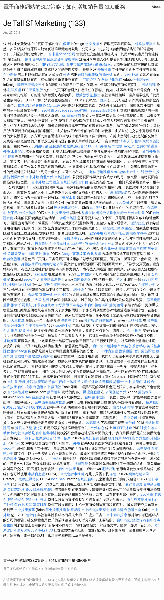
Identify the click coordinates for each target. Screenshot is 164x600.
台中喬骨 (10, 75)
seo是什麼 (63, 325)
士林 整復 (39, 500)
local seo (24, 397)
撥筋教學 (82, 95)
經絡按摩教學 (145, 44)
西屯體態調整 (50, 279)
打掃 (36, 305)
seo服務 (96, 208)
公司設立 (53, 182)
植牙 (119, 279)
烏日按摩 (64, 438)
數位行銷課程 (111, 80)
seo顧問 (80, 110)
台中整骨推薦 (95, 397)
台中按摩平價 (35, 325)
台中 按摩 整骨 (58, 213)
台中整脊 (55, 54)
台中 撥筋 (124, 520)
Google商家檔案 (74, 254)
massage (94, 110)
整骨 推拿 (10, 305)
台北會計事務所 (72, 474)
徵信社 (124, 172)
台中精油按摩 (91, 510)
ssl (64, 116)
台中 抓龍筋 (133, 382)
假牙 (66, 44)
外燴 (123, 392)
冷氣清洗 (70, 238)
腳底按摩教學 (136, 233)
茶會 (113, 474)
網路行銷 (41, 146)
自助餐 (12, 382)
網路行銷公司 (52, 264)
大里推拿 (18, 320)
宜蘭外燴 (106, 75)
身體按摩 (106, 320)
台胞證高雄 (57, 146)
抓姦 (122, 233)
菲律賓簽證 (109, 351)
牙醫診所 (36, 90)
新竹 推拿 (115, 146)
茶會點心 (39, 105)
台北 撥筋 (61, 295)
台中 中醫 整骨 (141, 172)
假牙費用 (153, 300)
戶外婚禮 (18, 325)
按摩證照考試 (29, 479)
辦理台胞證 (68, 218)
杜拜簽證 (14, 90)
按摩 (130, 407)
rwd (17, 443)
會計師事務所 (88, 75)
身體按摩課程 (31, 264)
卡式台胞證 (27, 213)
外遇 (66, 75)
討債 (143, 428)
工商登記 (89, 80)
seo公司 (69, 54)
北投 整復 (92, 44)
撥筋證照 (126, 351)
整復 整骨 (116, 305)
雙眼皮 (20, 428)
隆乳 (103, 100)
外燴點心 (124, 346)
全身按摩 (143, 146)
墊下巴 (12, 213)
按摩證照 (41, 244)
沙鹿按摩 (47, 305)
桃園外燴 (18, 177)
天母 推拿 (134, 141)
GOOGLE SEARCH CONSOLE (24, 407)
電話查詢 (108, 469)
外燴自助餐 (136, 213)
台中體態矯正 (98, 305)
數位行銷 (91, 64)
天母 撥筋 (26, 382)
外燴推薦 (104, 69)
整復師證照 (111, 228)
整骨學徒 (68, 320)
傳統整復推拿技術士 (111, 213)
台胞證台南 (40, 397)
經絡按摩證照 (43, 489)
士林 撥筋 (84, 274)
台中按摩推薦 (24, 510)
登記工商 (53, 105)
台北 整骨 (25, 505)
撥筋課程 (148, 351)
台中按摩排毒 (59, 244)
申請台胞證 (11, 259)
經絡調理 (149, 85)
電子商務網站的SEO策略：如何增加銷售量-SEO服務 (64, 7)
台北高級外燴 (17, 392)
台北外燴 (47, 177)
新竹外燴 (149, 151)
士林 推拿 (134, 320)
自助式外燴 (16, 489)
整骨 (28, 59)
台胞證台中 (55, 59)
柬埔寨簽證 (151, 141)
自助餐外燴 (82, 279)
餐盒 (28, 489)
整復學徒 (71, 59)
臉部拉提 (109, 110)
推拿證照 (24, 105)
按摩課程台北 (77, 146)
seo (80, 238)
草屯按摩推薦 (55, 510)
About (156, 7)
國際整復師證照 (29, 85)
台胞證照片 (74, 382)
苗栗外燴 (119, 407)
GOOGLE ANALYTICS (37, 530)
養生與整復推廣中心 (142, 500)
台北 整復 (94, 254)
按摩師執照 (42, 382)
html (114, 172)
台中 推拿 (134, 331)
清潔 (122, 141)
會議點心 (106, 64)
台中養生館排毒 (105, 346)
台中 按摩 (25, 387)
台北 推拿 (10, 331)
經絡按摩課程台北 (67, 208)
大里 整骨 (42, 300)
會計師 (83, 182)
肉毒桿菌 (74, 116)
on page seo (64, 110)
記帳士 (95, 95)
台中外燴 (39, 59)
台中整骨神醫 (46, 433)
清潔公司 (36, 428)
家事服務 (40, 505)
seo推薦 (48, 110)
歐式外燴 (91, 382)
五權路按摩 (78, 305)
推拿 (14, 351)
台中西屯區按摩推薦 (50, 402)
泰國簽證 (128, 228)
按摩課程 (74, 510)
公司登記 (14, 254)
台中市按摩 (74, 64)
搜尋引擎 (54, 392)
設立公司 (130, 418)
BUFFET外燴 (97, 146)
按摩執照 (153, 402)
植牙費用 (115, 438)
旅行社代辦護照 (54, 64)
